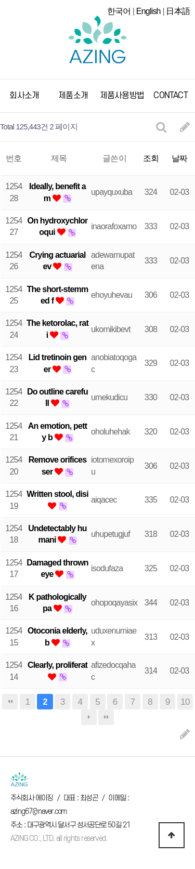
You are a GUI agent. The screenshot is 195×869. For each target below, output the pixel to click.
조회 (151, 158)
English (148, 11)
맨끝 (106, 717)
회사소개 (24, 95)
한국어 (119, 11)
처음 (10, 701)
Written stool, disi (57, 494)
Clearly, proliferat (57, 665)
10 (185, 701)
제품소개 (73, 95)
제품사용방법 (122, 95)
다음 (89, 717)
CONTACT (170, 95)
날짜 (179, 158)
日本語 (178, 11)
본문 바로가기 (0, 0)
